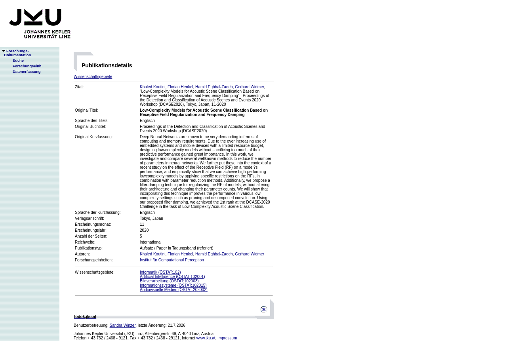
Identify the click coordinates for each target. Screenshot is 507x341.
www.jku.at (205, 338)
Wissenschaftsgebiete (93, 76)
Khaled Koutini (153, 87)
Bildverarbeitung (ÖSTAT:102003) (169, 281)
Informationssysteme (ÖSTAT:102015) (173, 285)
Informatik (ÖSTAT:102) (160, 272)
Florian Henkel (180, 87)
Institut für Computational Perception (172, 260)
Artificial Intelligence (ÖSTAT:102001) (172, 276)
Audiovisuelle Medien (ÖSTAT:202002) (174, 290)
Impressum (227, 338)
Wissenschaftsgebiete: (94, 272)
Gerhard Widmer (249, 87)
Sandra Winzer (123, 325)
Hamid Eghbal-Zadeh (214, 87)
